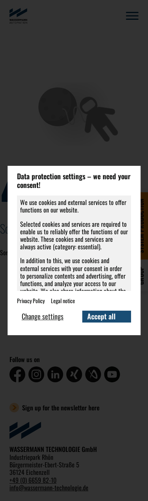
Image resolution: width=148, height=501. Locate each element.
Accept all (101, 316)
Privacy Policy (31, 300)
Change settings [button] (43, 316)
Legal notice (63, 300)
